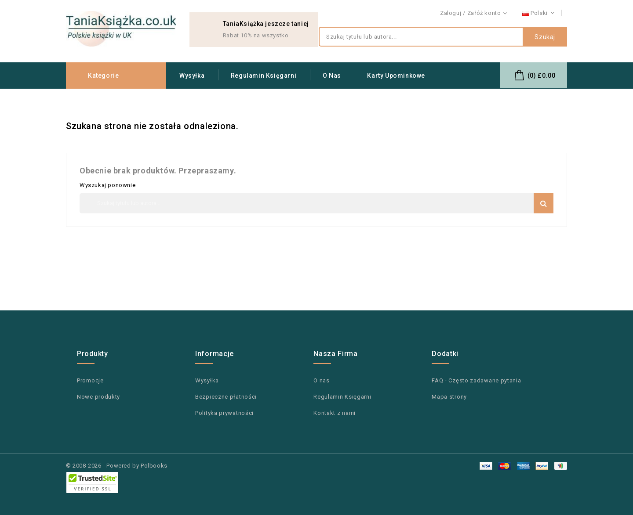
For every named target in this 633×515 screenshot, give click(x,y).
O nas (332, 75)
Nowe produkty (98, 396)
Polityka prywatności (224, 413)
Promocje (90, 380)
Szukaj (545, 36)
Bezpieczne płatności (226, 396)
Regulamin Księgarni (263, 75)
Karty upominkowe (396, 75)
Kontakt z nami (546, 13)
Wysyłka (191, 75)
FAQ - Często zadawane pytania (476, 380)
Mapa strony (449, 396)
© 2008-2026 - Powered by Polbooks (116, 465)
